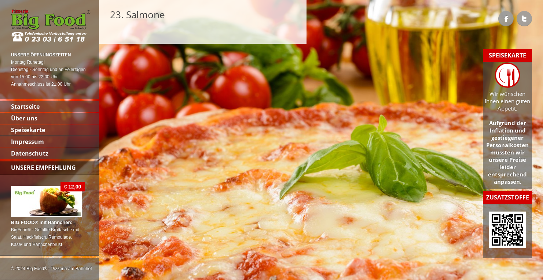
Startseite (25, 106)
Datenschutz (29, 153)
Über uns (24, 118)
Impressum (27, 141)
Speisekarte (28, 130)
